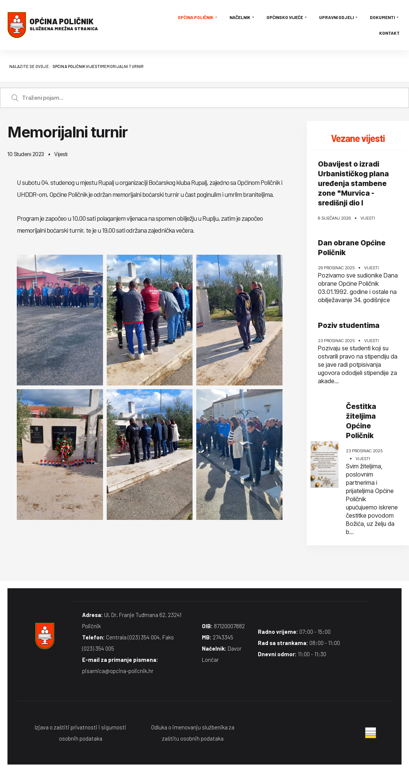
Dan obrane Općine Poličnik (351, 248)
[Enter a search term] (211, 98)
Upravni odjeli (339, 17)
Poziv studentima (349, 325)
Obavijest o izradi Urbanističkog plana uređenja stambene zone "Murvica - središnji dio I (353, 183)
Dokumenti (385, 17)
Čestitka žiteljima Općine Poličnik (361, 421)
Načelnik (242, 17)
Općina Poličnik (198, 17)
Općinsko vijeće (287, 17)
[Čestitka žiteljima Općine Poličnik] (324, 464)
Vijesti (61, 154)
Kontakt (389, 32)
